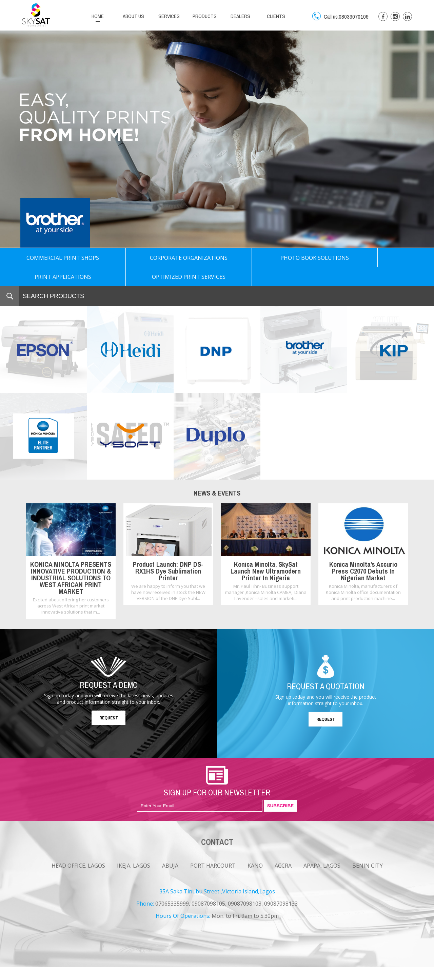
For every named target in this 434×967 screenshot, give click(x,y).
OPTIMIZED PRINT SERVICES (390, 258)
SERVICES (169, 16)
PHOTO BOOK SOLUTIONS (217, 258)
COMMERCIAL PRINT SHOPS (43, 258)
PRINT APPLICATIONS (303, 258)
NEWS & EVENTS (38, 961)
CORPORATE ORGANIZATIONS (130, 258)
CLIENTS (276, 16)
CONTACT (95, 961)
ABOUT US (133, 16)
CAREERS (69, 961)
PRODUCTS (205, 16)
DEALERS (240, 16)
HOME (98, 16)
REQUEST (108, 699)
